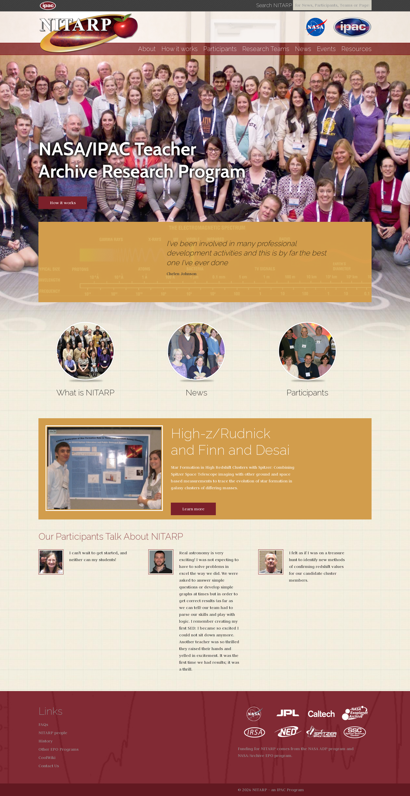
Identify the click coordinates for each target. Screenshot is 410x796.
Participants (220, 48)
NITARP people (52, 732)
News (303, 48)
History (45, 741)
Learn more (193, 508)
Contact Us (48, 765)
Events (326, 48)
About (147, 48)
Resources (356, 48)
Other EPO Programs (58, 749)
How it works (179, 48)
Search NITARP (274, 5)
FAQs (43, 724)
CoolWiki (47, 757)
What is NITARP (85, 392)
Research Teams (265, 48)
